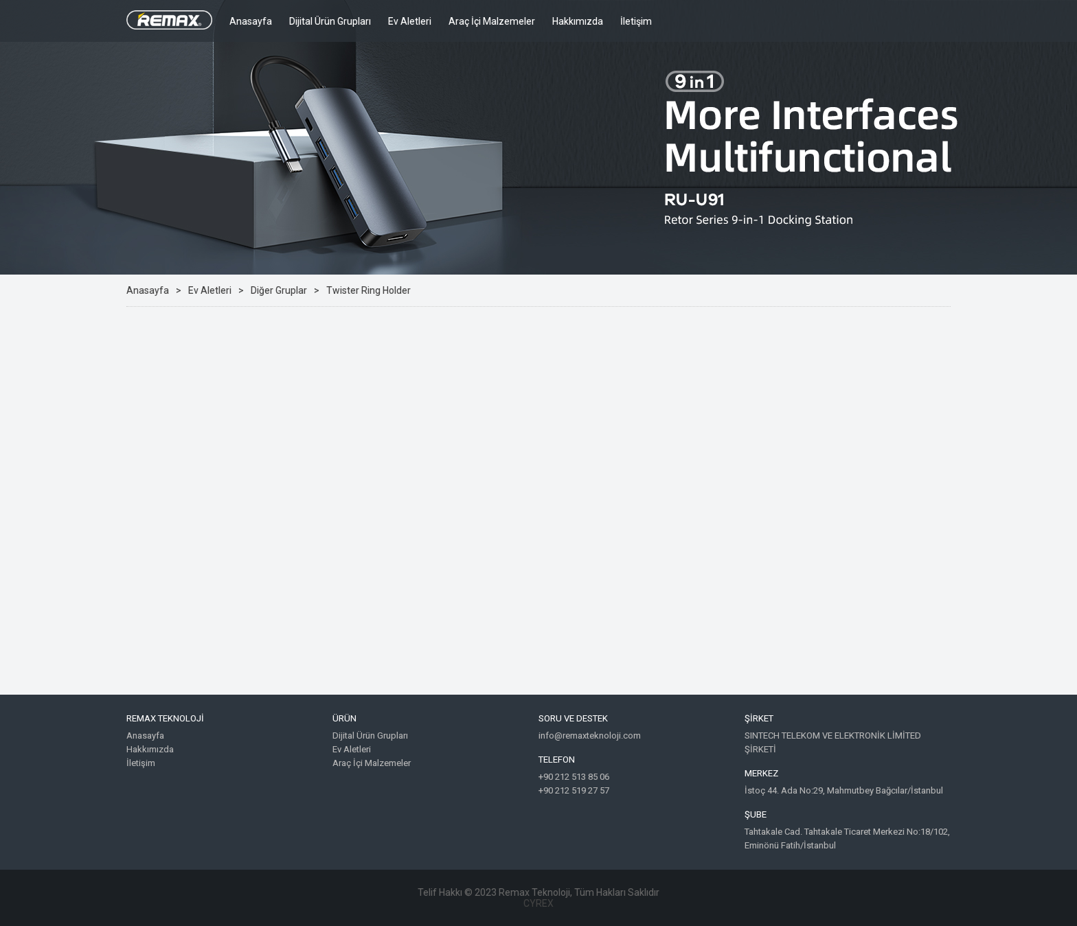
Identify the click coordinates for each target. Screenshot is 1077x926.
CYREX (538, 903)
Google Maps (538, 523)
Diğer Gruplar (279, 290)
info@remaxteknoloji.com (589, 735)
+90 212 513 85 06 (573, 777)
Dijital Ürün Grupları (330, 21)
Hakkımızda (577, 21)
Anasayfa (250, 21)
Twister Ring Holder (368, 290)
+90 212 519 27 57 (573, 790)
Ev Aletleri (409, 21)
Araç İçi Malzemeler (492, 21)
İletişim (636, 21)
